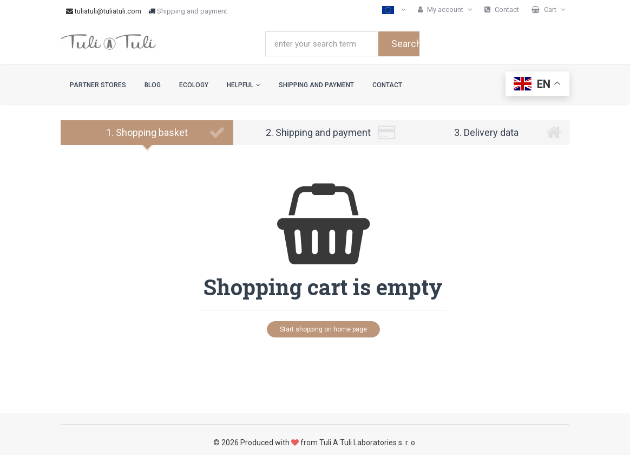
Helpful (243, 85)
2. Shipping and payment (330, 132)
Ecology (193, 85)
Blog (153, 85)
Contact (387, 85)
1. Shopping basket (165, 132)
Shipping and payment (192, 11)
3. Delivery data (507, 132)
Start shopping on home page (323, 329)
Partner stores (98, 85)
